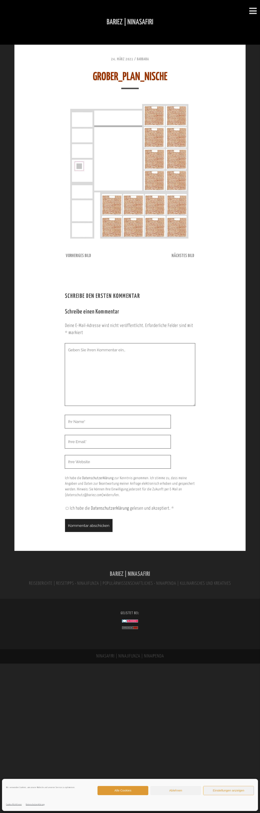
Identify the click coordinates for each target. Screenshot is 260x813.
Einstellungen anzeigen (228, 790)
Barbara (143, 59)
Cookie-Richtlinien (14, 804)
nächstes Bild (183, 256)
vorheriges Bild (78, 256)
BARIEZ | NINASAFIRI (130, 574)
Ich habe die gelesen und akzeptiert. (120, 508)
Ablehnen (175, 790)
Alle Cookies (122, 790)
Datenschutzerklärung (35, 804)
